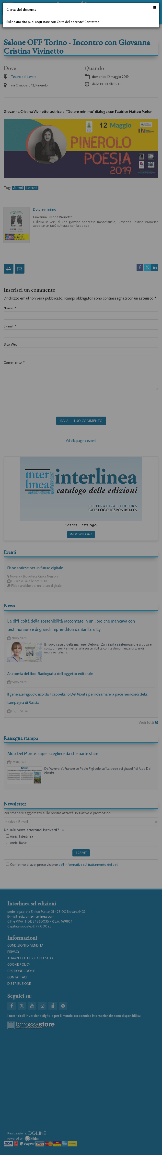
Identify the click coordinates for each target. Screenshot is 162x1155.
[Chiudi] (154, 7)
